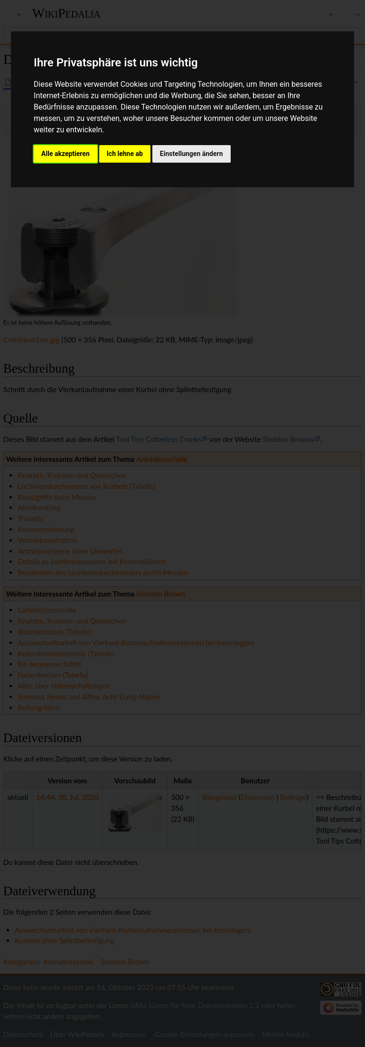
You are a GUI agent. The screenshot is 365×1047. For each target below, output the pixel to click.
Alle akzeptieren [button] (65, 153)
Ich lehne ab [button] (125, 153)
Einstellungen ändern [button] (191, 153)
